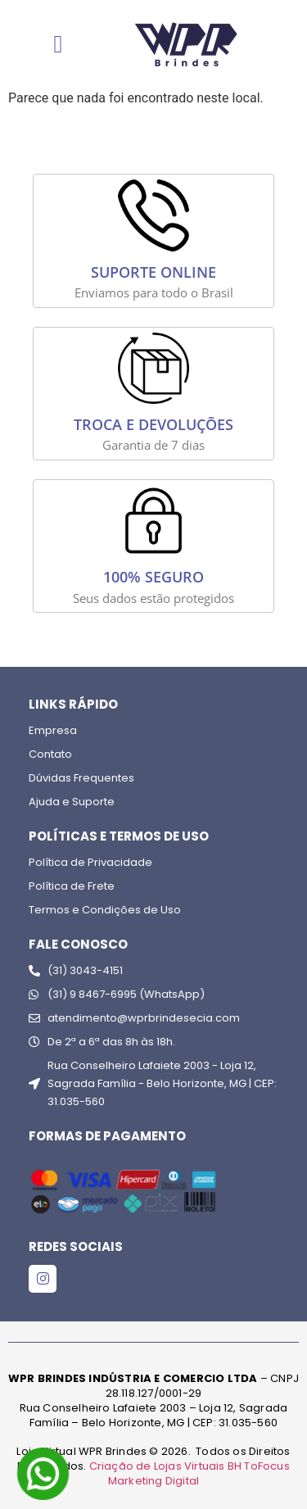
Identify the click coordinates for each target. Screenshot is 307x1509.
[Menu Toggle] (58, 44)
